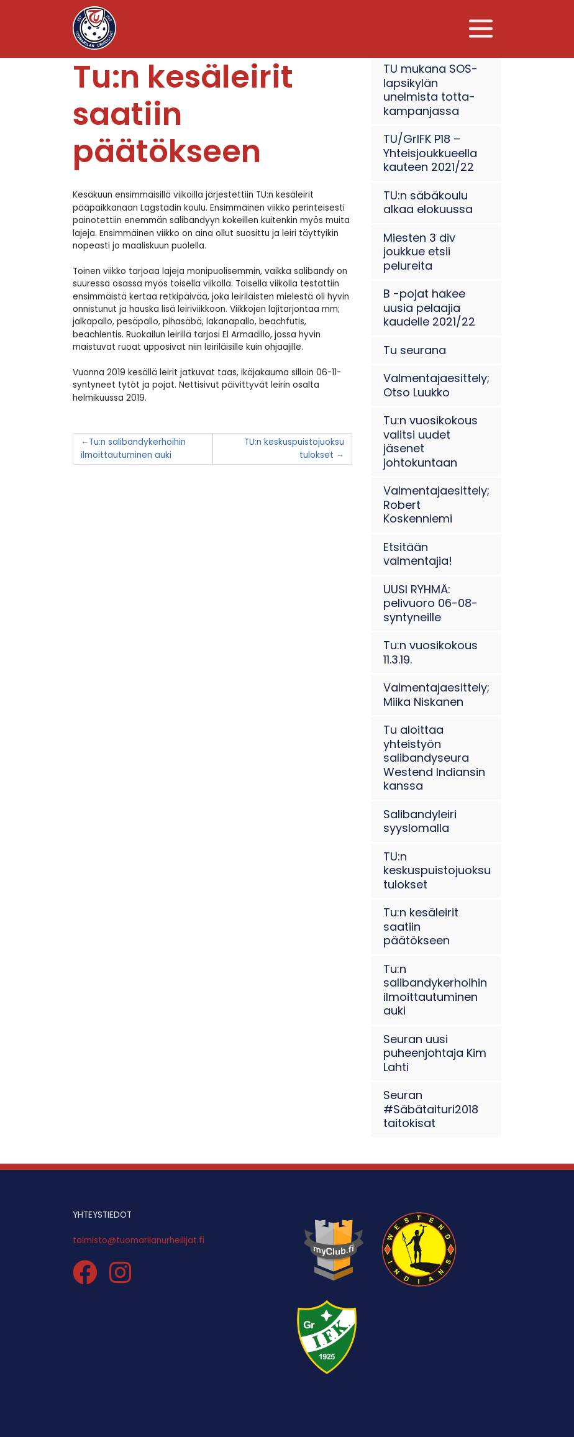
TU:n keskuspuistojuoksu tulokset (294, 448)
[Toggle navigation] (480, 28)
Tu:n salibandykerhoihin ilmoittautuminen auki (133, 448)
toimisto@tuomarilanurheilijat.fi (138, 1240)
